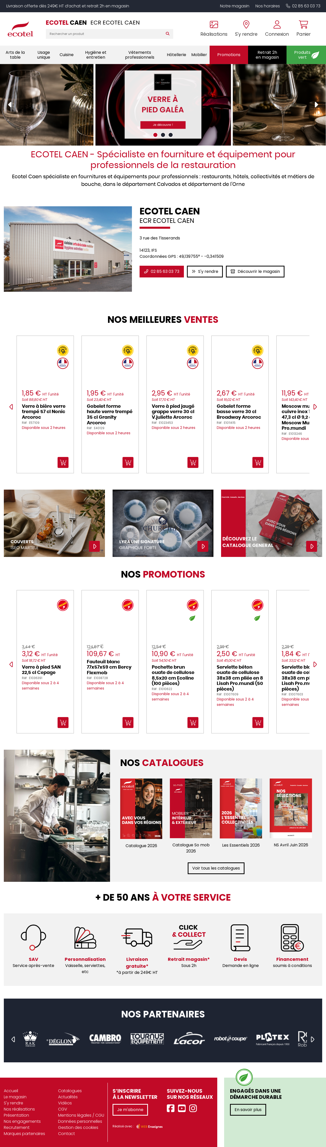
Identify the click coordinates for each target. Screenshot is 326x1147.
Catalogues (70, 1091)
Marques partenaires (24, 1134)
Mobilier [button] (199, 54)
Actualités (68, 1097)
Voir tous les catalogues (216, 868)
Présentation (16, 1115)
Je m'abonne (130, 1110)
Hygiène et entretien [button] (95, 55)
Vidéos (65, 1103)
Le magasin (15, 1097)
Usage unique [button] (43, 55)
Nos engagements (22, 1121)
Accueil (11, 1091)
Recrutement (17, 1127)
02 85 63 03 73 (303, 6)
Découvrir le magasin (255, 271)
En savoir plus (248, 1110)
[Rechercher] (168, 34)
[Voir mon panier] (302, 28)
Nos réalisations (19, 1109)
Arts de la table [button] (15, 55)
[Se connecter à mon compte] (277, 28)
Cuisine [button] (67, 54)
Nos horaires (267, 6)
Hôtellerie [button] (176, 54)
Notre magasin (234, 6)
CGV (62, 1109)
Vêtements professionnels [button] (139, 55)
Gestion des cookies (78, 1127)
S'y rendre (205, 271)
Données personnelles (80, 1121)
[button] (155, 135)
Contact (66, 1134)
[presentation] (10, 105)
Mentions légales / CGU (81, 1115)
